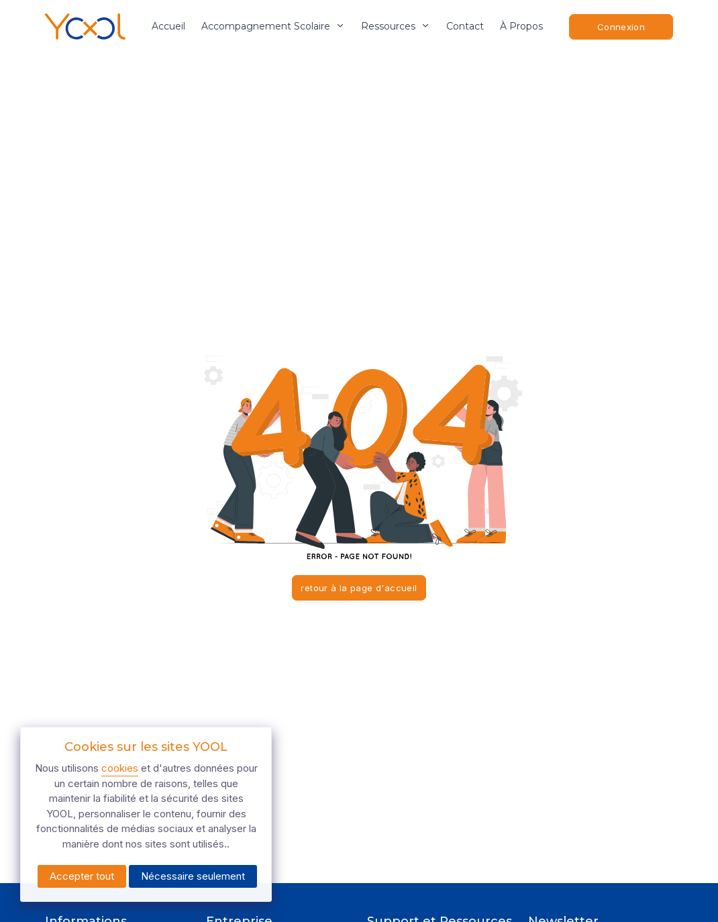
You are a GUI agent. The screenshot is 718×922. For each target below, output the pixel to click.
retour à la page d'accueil (359, 587)
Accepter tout (82, 876)
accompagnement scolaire (273, 26)
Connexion (621, 26)
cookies (119, 768)
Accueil (168, 26)
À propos (521, 26)
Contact (465, 26)
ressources (395, 26)
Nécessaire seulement (193, 876)
